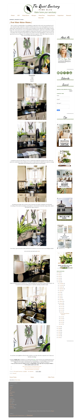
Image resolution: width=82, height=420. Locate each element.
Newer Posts (13, 377)
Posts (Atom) (17, 379)
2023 (59, 276)
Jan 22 (61, 310)
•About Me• (41, 17)
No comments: (31, 371)
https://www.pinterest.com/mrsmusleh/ (32, 367)
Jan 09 (61, 318)
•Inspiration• (60, 15)
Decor (11, 388)
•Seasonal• (68, 15)
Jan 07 (61, 320)
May (60, 296)
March (60, 299)
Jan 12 (61, 316)
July (60, 292)
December (61, 283)
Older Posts (51, 377)
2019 (59, 326)
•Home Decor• (25, 15)
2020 (59, 281)
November (61, 285)
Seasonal (14, 373)
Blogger (52, 411)
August (60, 290)
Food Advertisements (70, 69)
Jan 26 (61, 308)
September (61, 288)
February (61, 301)
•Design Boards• (51, 15)
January (60, 303)
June (60, 294)
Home (32, 377)
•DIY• (18, 15)
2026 (59, 272)
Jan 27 (61, 306)
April (60, 297)
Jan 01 (61, 324)
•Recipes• (33, 15)
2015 (59, 334)
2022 (59, 278)
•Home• (13, 15)
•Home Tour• (41, 15)
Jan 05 (61, 322)
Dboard (11, 387)
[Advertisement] (62, 27)
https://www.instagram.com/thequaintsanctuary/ (32, 366)
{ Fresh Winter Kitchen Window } (21, 22)
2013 (59, 337)
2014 (59, 335)
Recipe (11, 393)
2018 (59, 328)
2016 (59, 332)
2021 (59, 280)
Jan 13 (61, 311)
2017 (59, 330)
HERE (38, 251)
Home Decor (12, 392)
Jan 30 (61, 304)
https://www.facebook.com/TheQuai (32, 369)
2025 (59, 274)
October (61, 287)
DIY (10, 390)
